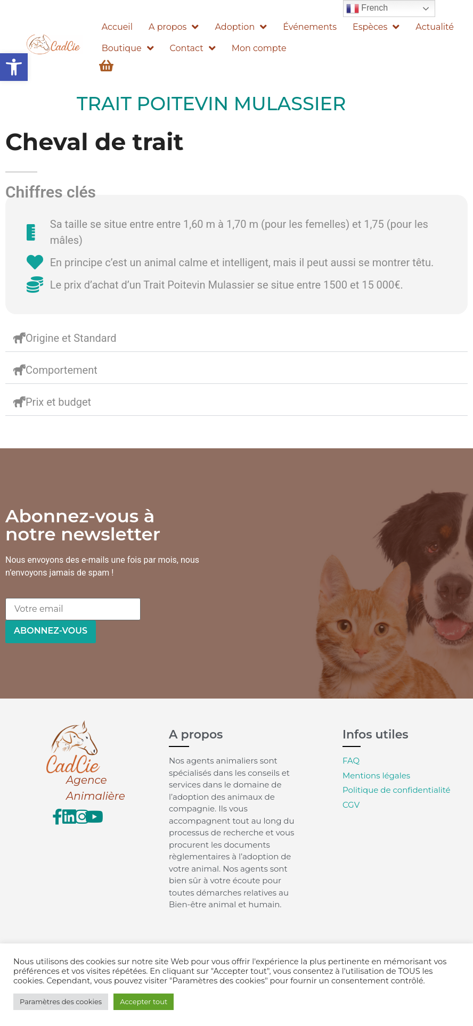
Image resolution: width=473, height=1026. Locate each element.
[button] (14, 67)
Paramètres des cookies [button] (61, 1001)
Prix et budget (58, 402)
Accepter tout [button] (143, 1001)
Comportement (61, 370)
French (367, 8)
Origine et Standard (71, 338)
